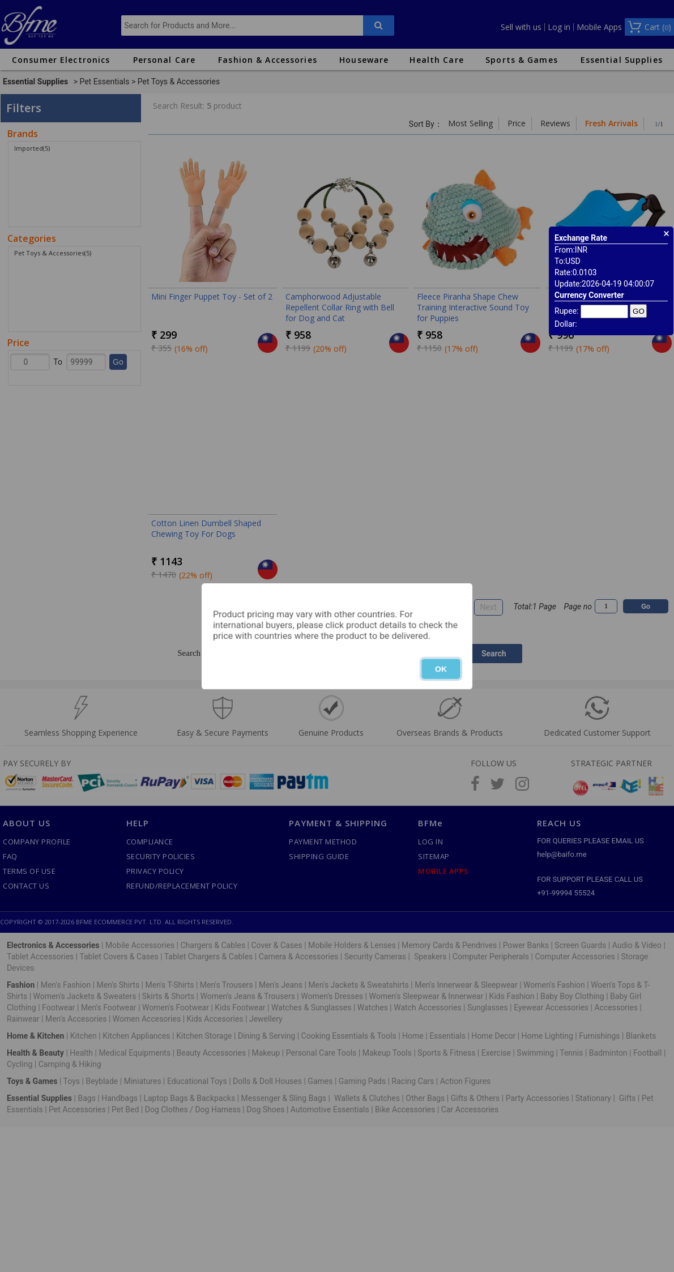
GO (639, 311)
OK (441, 668)
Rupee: (566, 310)
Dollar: (565, 323)
